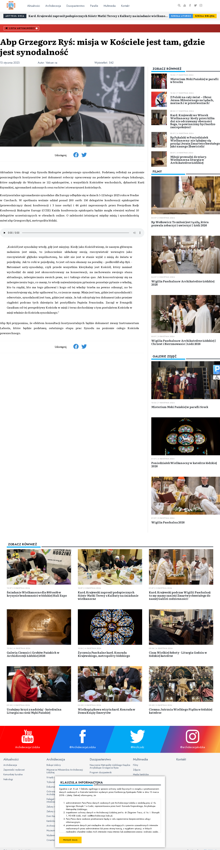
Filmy (135, 765)
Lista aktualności (22, 28)
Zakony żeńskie (54, 811)
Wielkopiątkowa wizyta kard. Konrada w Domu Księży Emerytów (106, 711)
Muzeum (51, 830)
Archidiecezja (53, 6)
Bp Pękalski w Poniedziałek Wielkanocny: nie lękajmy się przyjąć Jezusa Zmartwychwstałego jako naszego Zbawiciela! (195, 141)
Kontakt (125, 6)
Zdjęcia (136, 769)
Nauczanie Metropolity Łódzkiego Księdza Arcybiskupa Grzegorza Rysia (110, 766)
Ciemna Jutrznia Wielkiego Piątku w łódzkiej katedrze (180, 711)
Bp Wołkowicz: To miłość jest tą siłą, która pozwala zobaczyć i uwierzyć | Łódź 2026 (179, 223)
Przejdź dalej (70, 840)
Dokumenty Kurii (54, 786)
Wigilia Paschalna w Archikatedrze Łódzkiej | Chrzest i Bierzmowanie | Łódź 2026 (183, 342)
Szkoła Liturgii (181, 16)
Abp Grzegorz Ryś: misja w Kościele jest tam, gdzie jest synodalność (102, 46)
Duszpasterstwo (75, 6)
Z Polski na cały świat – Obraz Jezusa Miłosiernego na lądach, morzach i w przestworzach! (192, 100)
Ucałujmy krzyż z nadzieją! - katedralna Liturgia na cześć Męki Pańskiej (34, 711)
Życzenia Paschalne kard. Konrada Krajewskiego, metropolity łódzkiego (104, 654)
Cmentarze (52, 840)
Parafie (94, 6)
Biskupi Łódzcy (54, 765)
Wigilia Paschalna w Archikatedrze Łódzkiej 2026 (182, 282)
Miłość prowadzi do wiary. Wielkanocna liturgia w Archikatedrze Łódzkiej (188, 160)
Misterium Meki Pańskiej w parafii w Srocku (194, 80)
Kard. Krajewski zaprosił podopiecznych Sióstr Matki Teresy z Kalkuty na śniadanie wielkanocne (98, 16)
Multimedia (110, 6)
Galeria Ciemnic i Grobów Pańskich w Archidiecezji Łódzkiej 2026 (33, 654)
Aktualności (33, 6)
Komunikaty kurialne (13, 774)
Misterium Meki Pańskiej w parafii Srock (179, 407)
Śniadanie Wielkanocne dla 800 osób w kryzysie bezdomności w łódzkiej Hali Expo (37, 593)
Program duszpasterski (101, 772)
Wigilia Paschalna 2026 (167, 522)
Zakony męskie (54, 806)
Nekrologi (8, 779)
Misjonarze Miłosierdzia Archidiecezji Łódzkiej (65, 771)
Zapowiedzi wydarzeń (14, 769)
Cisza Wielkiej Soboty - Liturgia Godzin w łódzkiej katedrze (178, 654)
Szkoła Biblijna (205, 16)
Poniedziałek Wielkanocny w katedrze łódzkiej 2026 (184, 464)
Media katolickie (141, 774)
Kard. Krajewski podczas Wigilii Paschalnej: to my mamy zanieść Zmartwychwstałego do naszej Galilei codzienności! (180, 595)
